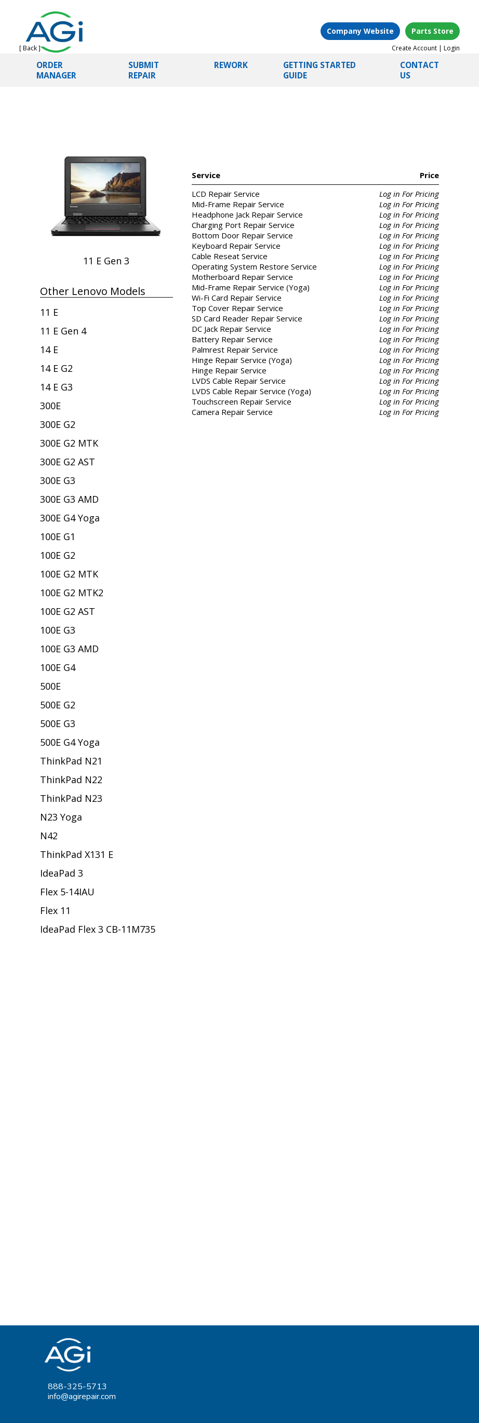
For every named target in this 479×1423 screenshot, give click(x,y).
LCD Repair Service (226, 194)
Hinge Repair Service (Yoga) (242, 360)
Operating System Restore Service (254, 266)
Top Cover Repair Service (237, 308)
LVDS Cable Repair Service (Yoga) (251, 391)
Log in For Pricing (409, 194)
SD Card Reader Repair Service (247, 318)
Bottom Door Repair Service (242, 235)
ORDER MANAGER (56, 70)
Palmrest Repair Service (235, 349)
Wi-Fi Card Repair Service (237, 297)
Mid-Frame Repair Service (238, 204)
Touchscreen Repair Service (241, 401)
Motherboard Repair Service (242, 277)
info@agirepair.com (82, 1396)
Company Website (360, 31)
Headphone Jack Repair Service (247, 214)
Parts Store (432, 31)
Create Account (414, 48)
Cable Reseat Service (230, 256)
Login (452, 48)
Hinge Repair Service (229, 370)
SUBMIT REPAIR (143, 70)
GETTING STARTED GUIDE (319, 70)
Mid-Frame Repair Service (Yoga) (251, 287)
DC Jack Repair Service (231, 329)
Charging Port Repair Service (243, 225)
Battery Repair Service (232, 339)
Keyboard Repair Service (236, 245)
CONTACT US (419, 70)
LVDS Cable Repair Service (239, 380)
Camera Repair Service (232, 412)
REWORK (231, 65)
